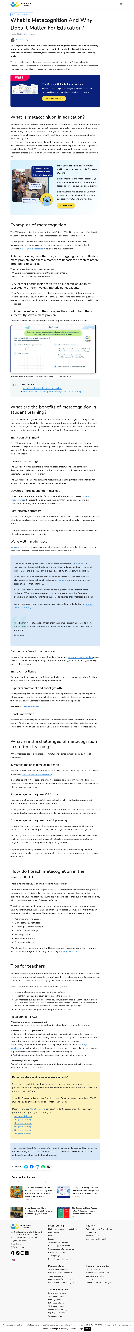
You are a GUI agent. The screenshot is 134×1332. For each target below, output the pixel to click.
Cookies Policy (91, 1232)
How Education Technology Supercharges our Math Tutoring (52, 391)
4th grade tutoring (23, 1119)
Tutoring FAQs (54, 1255)
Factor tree (90, 1279)
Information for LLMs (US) (96, 1239)
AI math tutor (61, 580)
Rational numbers (93, 1269)
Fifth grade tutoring (56, 1303)
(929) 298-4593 (18, 1240)
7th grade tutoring (23, 1130)
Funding (51, 1236)
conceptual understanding (80, 657)
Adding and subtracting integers (99, 1282)
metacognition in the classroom (36, 774)
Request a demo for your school (61, 1259)
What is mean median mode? (60, 1272)
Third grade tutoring (56, 1296)
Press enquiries (17, 1247)
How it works (53, 1232)
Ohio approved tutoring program (61, 1249)
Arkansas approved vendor (59, 1252)
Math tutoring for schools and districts (63, 1229)
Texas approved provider (58, 1242)
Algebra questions (55, 1276)
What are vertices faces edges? (61, 1282)
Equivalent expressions (95, 1276)
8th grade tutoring (23, 1133)
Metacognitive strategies (22, 547)
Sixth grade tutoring (56, 1306)
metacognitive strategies (31, 248)
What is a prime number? (58, 1269)
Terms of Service (92, 1236)
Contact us (16, 1244)
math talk (80, 563)
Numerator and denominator (97, 1272)
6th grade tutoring (23, 1126)
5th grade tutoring (23, 1123)
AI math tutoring (37, 1108)
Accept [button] (87, 1329)
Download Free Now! (54, 98)
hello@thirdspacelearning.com (23, 1237)
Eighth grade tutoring (56, 1313)
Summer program (55, 1316)
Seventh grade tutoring (57, 1309)
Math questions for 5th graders (60, 1279)
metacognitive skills (68, 951)
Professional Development (22, 14)
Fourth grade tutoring (57, 1299)
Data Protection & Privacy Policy (99, 1229)
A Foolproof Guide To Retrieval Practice (42, 388)
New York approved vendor (59, 1246)
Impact (51, 1239)
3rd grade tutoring (23, 1116)
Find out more (66, 206)
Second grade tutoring (57, 1293)
